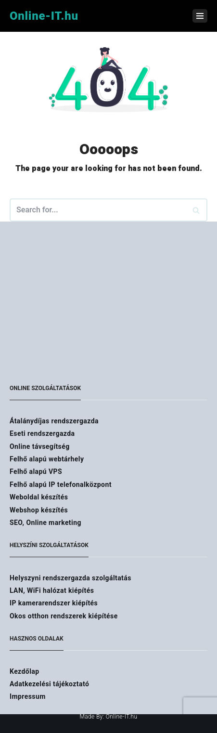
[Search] (196, 210)
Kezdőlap (24, 671)
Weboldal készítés (39, 497)
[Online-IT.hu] (44, 16)
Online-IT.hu (122, 716)
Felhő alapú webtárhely (47, 459)
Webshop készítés (39, 510)
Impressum (28, 696)
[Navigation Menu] (199, 16)
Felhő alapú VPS (36, 471)
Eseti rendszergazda (42, 433)
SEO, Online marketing (45, 522)
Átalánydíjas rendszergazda (54, 421)
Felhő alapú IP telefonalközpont (61, 484)
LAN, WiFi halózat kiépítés (52, 590)
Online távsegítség (40, 446)
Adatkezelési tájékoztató (49, 684)
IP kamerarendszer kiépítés (54, 603)
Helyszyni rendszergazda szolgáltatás (70, 578)
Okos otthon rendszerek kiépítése (64, 616)
